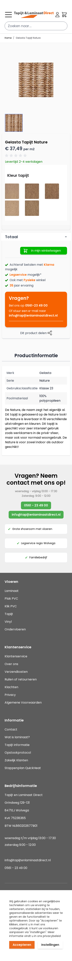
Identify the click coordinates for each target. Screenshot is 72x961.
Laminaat (12, 591)
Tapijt (9, 614)
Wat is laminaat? (18, 737)
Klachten (11, 687)
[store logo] (34, 14)
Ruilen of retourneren (21, 679)
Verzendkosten (16, 671)
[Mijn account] (57, 15)
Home (8, 37)
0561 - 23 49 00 (36, 505)
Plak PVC (11, 598)
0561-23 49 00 (36, 305)
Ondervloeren (15, 629)
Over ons (11, 664)
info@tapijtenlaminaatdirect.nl (33, 315)
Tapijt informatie (17, 745)
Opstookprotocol (18, 752)
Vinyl (8, 621)
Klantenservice (16, 656)
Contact (11, 729)
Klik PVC (11, 606)
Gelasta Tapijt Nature (28, 37)
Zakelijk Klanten (16, 760)
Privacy (10, 695)
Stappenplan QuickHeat (23, 768)
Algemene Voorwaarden (23, 702)
